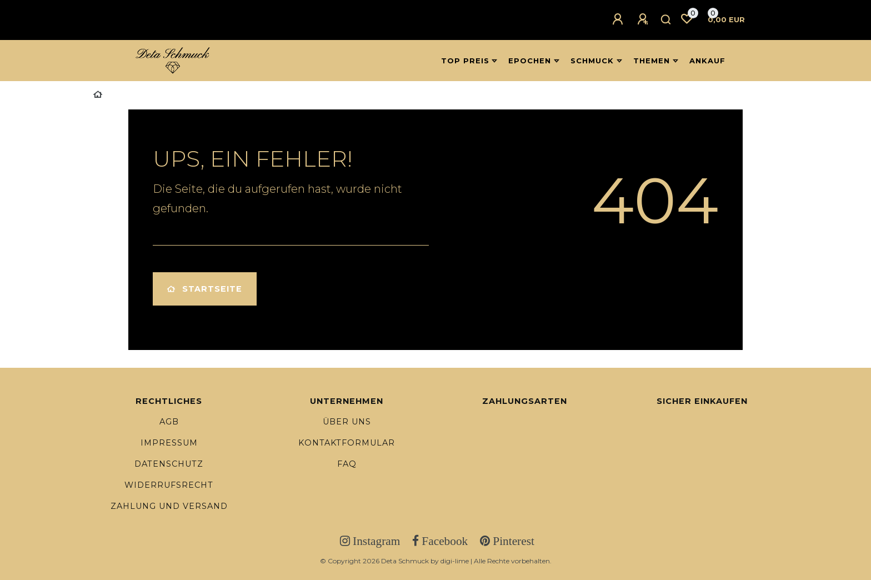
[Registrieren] (644, 19)
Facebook (443, 541)
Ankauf (707, 60)
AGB (169, 422)
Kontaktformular (346, 443)
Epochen (529, 60)
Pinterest (512, 541)
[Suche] (666, 20)
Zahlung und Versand (169, 506)
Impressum (169, 443)
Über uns (347, 422)
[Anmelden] (619, 19)
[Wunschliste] (687, 19)
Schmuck (592, 60)
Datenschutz (168, 464)
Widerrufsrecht (168, 485)
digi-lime (454, 561)
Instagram (375, 541)
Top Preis (465, 60)
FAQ (347, 464)
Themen (651, 60)
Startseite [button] (204, 289)
